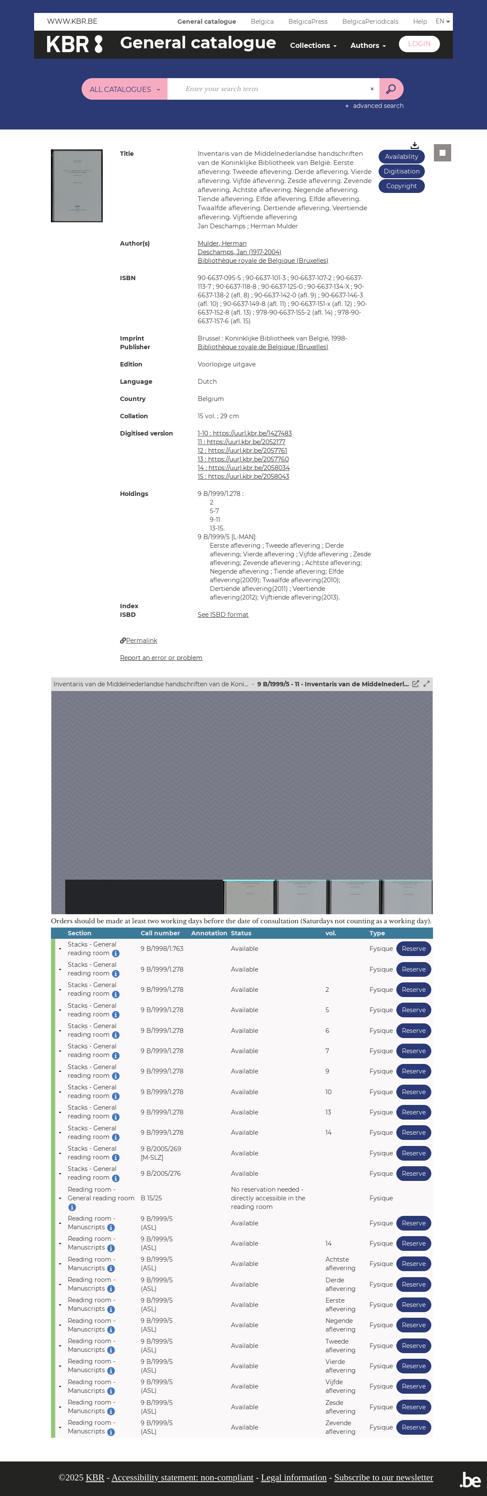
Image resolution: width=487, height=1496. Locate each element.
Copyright (401, 186)
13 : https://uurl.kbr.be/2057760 (243, 459)
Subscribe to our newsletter (383, 1477)
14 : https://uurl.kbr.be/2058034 (244, 468)
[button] (77, 185)
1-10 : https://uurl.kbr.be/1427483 (245, 433)
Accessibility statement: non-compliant (182, 1477)
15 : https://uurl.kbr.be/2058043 (243, 476)
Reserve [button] (411, 948)
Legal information (294, 1477)
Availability (401, 157)
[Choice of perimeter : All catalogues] (125, 89)
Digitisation (402, 171)
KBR (95, 1477)
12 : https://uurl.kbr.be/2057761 (242, 450)
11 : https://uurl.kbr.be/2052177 (241, 442)
